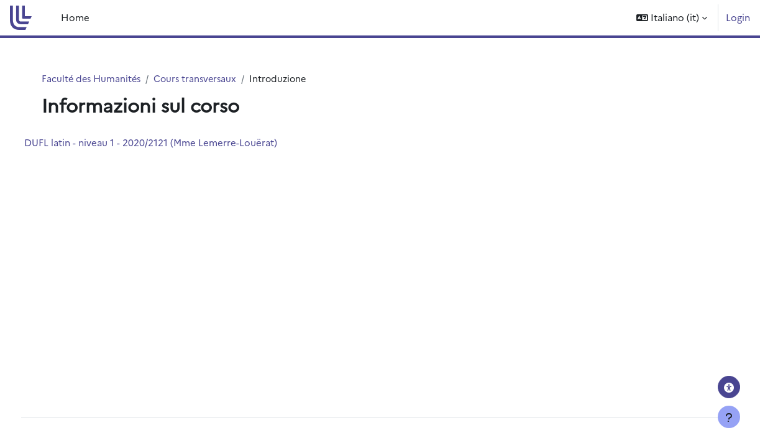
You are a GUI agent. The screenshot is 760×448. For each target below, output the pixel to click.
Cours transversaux (202, 78)
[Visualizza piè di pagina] (729, 417)
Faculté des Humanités (95, 78)
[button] (671, 17)
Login (738, 17)
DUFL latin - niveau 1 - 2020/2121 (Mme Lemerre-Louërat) (173, 142)
